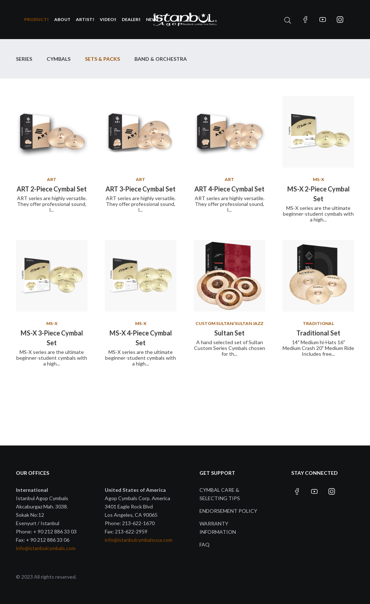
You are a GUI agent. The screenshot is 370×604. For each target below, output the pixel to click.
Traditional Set (318, 333)
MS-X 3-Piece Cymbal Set (52, 338)
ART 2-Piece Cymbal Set (52, 189)
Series (24, 59)
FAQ (204, 544)
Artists (85, 19)
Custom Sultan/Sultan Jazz (229, 323)
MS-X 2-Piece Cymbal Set (318, 194)
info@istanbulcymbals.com (46, 548)
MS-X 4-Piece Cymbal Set (140, 338)
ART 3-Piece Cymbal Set (141, 189)
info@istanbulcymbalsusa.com (138, 540)
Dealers (131, 19)
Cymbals (58, 59)
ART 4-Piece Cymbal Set (229, 189)
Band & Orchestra (160, 59)
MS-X (318, 179)
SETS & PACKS (102, 59)
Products (36, 19)
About (62, 19)
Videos (108, 19)
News (152, 19)
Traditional (318, 323)
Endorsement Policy (228, 511)
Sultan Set (229, 333)
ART (51, 179)
